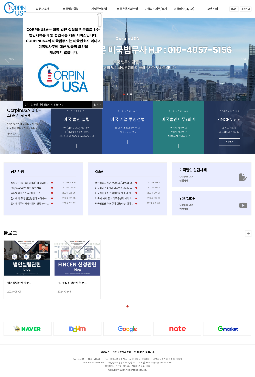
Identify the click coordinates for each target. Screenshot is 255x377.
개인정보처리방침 (122, 352)
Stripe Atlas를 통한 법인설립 (26, 225)
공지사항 (17, 209)
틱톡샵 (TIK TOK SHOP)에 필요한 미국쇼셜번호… (30, 220)
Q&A (99, 209)
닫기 (97, 104)
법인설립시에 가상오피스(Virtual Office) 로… (114, 220)
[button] (245, 59)
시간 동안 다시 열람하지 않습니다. (44, 104)
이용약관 (105, 352)
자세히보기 (12, 134)
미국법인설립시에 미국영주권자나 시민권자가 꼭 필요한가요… (114, 225)
